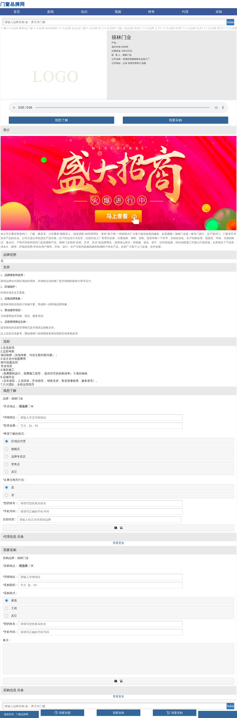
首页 (16, 11)
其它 (14, 471)
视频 (118, 11)
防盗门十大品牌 (144, 28)
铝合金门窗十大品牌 (84, 28)
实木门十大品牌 (206, 28)
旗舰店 (15, 449)
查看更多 (118, 542)
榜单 (151, 11)
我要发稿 (118, 712)
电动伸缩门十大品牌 (58, 28)
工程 (14, 608)
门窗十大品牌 (9, 28)
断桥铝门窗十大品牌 (32, 28)
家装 (14, 600)
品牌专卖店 (18, 456)
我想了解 (61, 120)
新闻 (50, 11)
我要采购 (175, 120)
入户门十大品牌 (165, 28)
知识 (84, 11)
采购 (219, 11)
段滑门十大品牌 (186, 28)
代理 (185, 11)
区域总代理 (18, 441)
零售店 (15, 464)
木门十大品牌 (106, 28)
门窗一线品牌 (124, 28)
